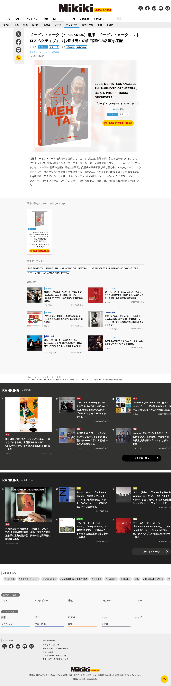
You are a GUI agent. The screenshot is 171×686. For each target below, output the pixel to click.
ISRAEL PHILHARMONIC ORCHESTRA (66, 268)
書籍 (99, 24)
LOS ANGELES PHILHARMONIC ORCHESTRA (114, 268)
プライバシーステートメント (55, 655)
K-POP (35, 24)
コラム (18, 19)
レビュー (57, 19)
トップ (6, 19)
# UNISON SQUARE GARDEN (74, 579)
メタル (47, 24)
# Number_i (111, 579)
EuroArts (116, 109)
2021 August (81, 47)
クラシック (71, 24)
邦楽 (16, 24)
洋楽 (25, 24)
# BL (137, 579)
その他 (109, 24)
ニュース (70, 19)
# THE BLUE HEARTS (153, 579)
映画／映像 (87, 24)
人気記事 (84, 19)
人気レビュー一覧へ (151, 551)
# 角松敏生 (97, 579)
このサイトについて (51, 645)
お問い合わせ (48, 652)
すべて (6, 24)
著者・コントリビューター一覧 (55, 648)
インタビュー (32, 19)
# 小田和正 (125, 579)
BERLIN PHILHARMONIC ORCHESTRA (48, 273)
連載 (46, 19)
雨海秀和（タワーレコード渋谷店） (45, 52)
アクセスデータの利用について (55, 659)
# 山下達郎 (10, 579)
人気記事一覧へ (141, 458)
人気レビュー (100, 19)
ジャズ (58, 24)
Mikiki (29, 377)
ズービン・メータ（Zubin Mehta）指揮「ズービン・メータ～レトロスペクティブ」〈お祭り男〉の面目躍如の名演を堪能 (76, 380)
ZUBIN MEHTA (35, 268)
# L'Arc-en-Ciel (49, 579)
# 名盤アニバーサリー (29, 579)
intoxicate (70, 47)
